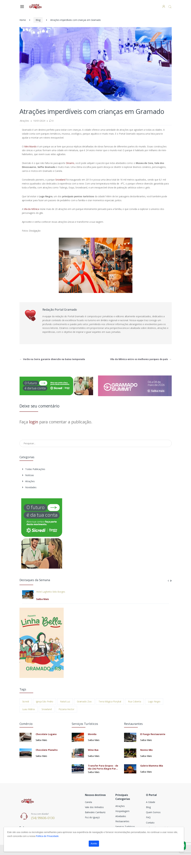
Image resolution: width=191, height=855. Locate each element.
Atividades (120, 816)
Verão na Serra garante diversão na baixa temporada (52, 359)
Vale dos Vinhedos (94, 807)
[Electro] (35, 6)
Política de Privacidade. (47, 836)
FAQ (148, 817)
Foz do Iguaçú (92, 817)
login (33, 422)
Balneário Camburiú (95, 812)
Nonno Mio (146, 749)
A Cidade (150, 802)
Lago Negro (154, 701)
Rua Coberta (134, 701)
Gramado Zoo (84, 701)
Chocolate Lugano (46, 734)
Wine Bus (93, 749)
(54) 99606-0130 (43, 818)
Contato (150, 822)
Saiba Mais (42, 599)
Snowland (60, 179)
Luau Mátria (28, 709)
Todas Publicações (33, 469)
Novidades (29, 487)
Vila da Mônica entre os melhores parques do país (141, 359)
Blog (38, 19)
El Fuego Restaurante (152, 734)
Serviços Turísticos (125, 826)
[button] (170, 7)
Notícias (28, 475)
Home (22, 19)
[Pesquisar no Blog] (95, 443)
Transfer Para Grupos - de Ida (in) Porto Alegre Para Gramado (103, 767)
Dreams (69, 163)
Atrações (28, 481)
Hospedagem (122, 811)
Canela (88, 802)
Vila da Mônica (31, 209)
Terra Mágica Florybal (110, 701)
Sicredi (25, 701)
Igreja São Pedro (44, 701)
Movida (92, 734)
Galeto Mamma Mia (151, 765)
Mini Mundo (30, 146)
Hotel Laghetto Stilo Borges (50, 591)
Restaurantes (122, 821)
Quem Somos (153, 812)
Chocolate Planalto (47, 749)
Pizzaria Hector (66, 709)
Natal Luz (65, 701)
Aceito (94, 843)
